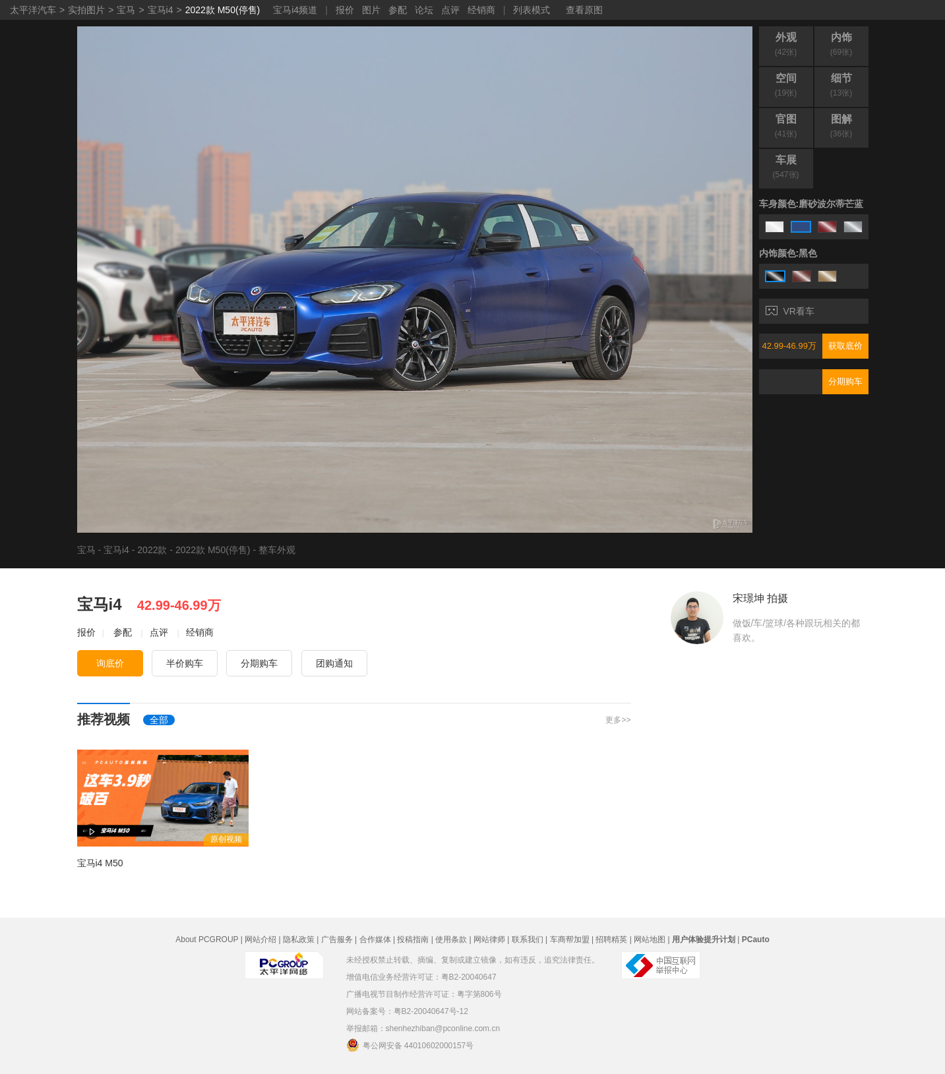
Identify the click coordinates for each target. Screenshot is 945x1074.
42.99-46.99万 (789, 346)
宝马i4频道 (295, 10)
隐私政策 (299, 939)
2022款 (152, 550)
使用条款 (451, 939)
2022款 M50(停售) (222, 10)
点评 (450, 10)
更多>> (617, 720)
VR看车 (790, 311)
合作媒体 (375, 939)
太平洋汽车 (33, 10)
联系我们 (527, 939)
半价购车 (184, 663)
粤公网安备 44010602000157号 (410, 1045)
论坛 (424, 10)
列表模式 (531, 10)
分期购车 (845, 381)
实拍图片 (86, 10)
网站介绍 (260, 939)
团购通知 (334, 663)
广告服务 (337, 939)
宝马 (126, 10)
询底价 (110, 663)
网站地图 (649, 939)
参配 (397, 10)
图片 (371, 10)
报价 (345, 10)
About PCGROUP (206, 939)
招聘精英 (611, 939)
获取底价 (845, 346)
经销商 (481, 10)
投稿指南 (413, 939)
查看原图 (584, 10)
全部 (159, 720)
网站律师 (489, 939)
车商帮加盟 (570, 939)
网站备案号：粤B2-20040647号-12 (407, 1011)
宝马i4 (160, 10)
